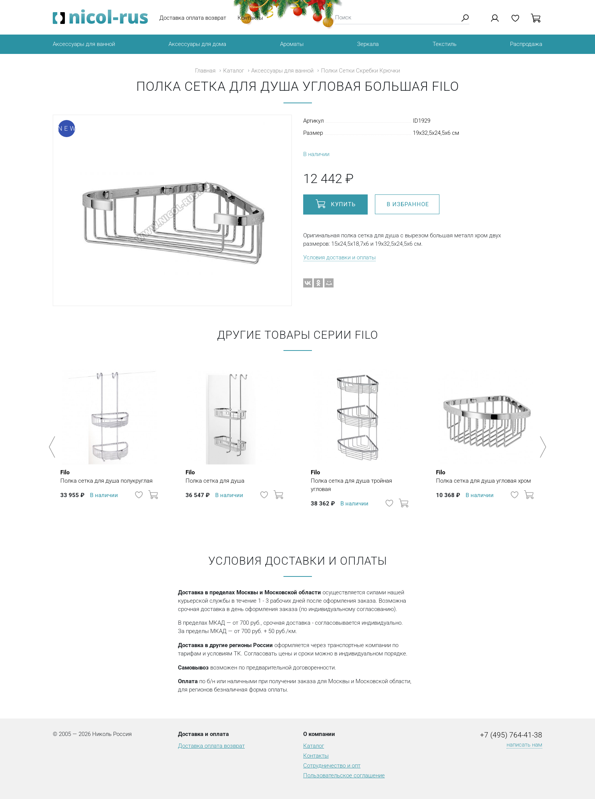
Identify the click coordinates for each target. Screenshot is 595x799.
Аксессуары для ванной (84, 44)
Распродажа (526, 44)
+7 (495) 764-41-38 (511, 735)
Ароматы (292, 44)
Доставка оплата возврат (192, 17)
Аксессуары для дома (197, 44)
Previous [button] (53, 447)
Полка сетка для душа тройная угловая (360, 480)
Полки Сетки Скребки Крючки (360, 70)
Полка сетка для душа (215, 476)
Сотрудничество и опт (331, 765)
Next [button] (541, 447)
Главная (205, 70)
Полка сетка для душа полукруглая (106, 476)
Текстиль (444, 44)
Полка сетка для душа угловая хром (483, 476)
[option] (109, 443)
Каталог (233, 70)
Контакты (250, 17)
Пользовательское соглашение (344, 775)
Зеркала (368, 44)
